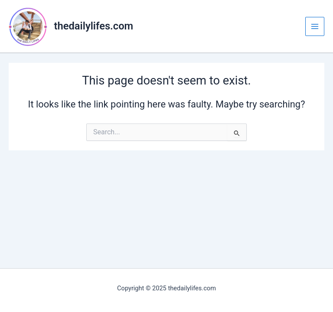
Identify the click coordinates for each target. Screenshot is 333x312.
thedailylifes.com (94, 26)
